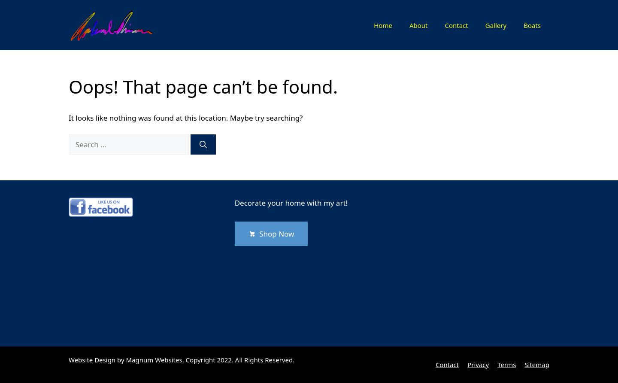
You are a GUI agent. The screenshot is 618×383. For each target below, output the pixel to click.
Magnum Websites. (155, 360)
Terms (506, 364)
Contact (456, 25)
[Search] (203, 144)
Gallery (495, 25)
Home (383, 25)
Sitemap (536, 364)
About (418, 25)
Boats (532, 25)
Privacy (478, 364)
